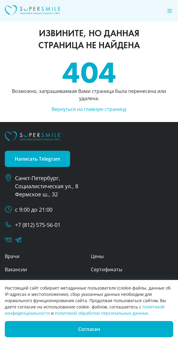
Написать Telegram (37, 159)
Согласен (89, 329)
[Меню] (170, 11)
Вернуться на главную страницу (89, 109)
